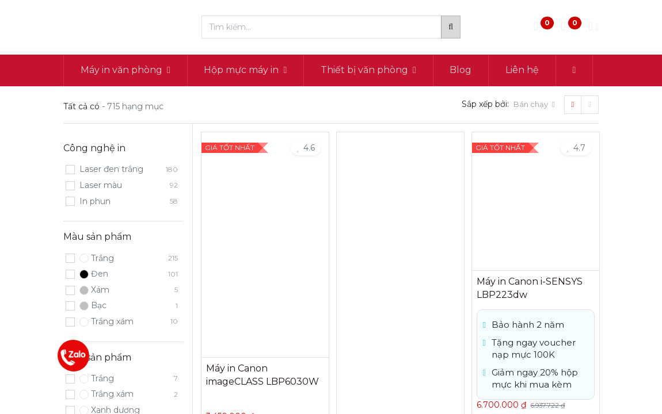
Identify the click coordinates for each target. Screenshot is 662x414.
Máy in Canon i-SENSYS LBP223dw (530, 288)
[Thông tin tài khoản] (593, 27)
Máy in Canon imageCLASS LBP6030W (262, 374)
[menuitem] (461, 70)
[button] (574, 70)
